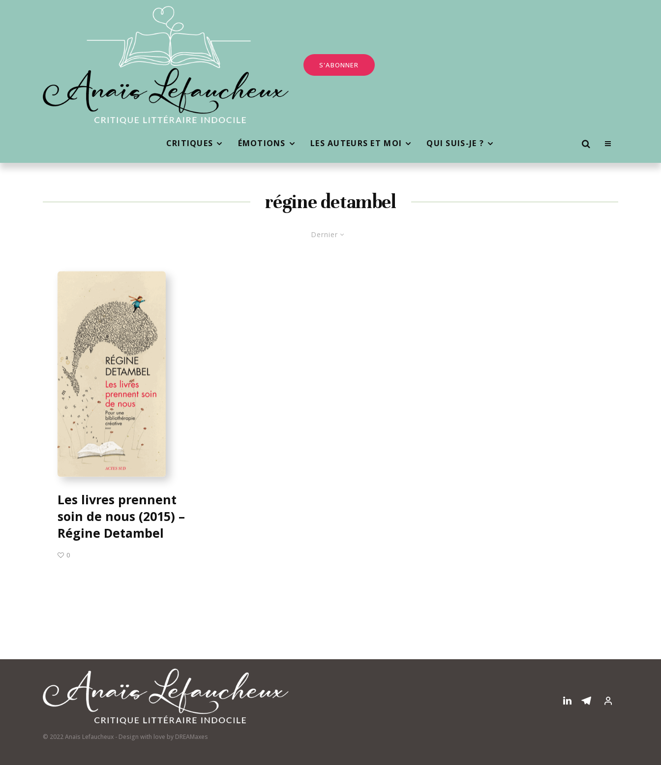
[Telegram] (586, 700)
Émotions (262, 143)
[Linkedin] (567, 700)
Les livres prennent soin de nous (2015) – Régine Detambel (121, 516)
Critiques (189, 143)
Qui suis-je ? (455, 143)
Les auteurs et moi (356, 143)
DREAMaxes (191, 737)
